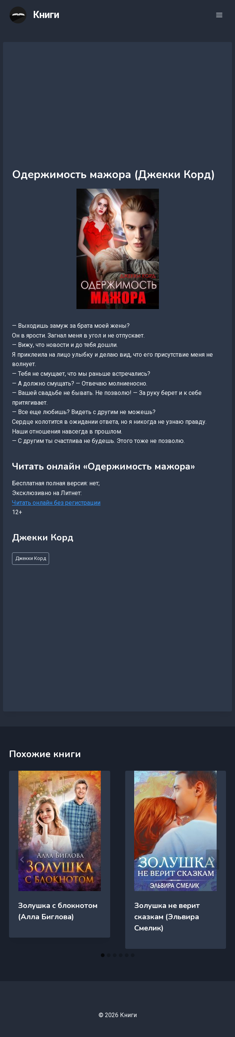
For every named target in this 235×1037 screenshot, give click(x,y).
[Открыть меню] (219, 15)
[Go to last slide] (22, 859)
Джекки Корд (30, 558)
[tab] (103, 955)
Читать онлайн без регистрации (56, 502)
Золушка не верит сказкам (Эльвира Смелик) (167, 916)
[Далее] (212, 859)
